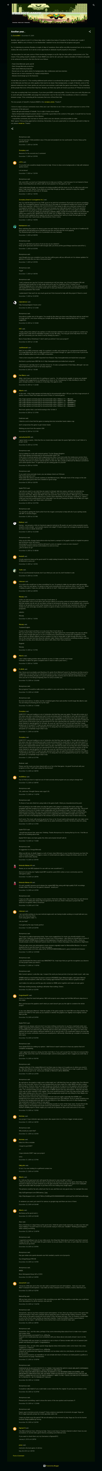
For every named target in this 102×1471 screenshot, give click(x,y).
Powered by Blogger (51, 1466)
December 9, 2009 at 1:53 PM (28, 564)
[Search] (94, 5)
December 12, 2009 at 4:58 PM (28, 771)
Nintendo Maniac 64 (25, 865)
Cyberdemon (23, 302)
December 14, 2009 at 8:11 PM (28, 905)
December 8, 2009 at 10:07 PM (28, 503)
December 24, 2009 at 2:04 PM (28, 1247)
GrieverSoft (22, 1283)
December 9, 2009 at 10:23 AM (28, 532)
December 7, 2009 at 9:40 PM (28, 274)
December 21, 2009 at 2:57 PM (28, 1160)
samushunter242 (24, 437)
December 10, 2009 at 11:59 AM (29, 706)
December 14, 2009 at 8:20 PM (28, 928)
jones (20, 1445)
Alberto (21, 390)
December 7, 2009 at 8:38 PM (28, 235)
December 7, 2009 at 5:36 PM (28, 145)
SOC (20, 329)
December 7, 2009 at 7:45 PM (28, 220)
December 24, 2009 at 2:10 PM (28, 1262)
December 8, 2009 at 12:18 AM (28, 323)
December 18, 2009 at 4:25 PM (28, 990)
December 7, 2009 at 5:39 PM (28, 156)
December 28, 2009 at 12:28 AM (29, 1380)
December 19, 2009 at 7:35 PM (28, 1110)
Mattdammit (23, 226)
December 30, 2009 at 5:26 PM (28, 1422)
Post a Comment (18, 1456)
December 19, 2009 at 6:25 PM (28, 1074)
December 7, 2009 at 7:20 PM (28, 173)
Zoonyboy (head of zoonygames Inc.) (31, 200)
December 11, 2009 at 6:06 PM (28, 731)
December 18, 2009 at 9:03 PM (28, 1038)
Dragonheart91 (24, 995)
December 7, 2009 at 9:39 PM (28, 262)
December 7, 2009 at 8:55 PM (28, 249)
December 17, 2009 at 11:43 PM (29, 965)
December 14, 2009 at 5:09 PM (28, 860)
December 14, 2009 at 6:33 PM (28, 890)
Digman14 (22, 1428)
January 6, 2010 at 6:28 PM (27, 1439)
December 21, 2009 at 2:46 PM (28, 1122)
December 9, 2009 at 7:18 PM (28, 619)
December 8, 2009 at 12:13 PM (28, 412)
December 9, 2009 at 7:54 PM (28, 663)
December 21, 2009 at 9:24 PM (28, 1171)
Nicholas (22, 1116)
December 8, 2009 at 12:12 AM (28, 308)
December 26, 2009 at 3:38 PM (28, 1323)
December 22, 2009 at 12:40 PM (29, 1231)
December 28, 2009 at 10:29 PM (29, 1392)
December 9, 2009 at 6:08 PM (28, 591)
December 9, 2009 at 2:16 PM (28, 576)
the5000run (22, 777)
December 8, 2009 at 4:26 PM (28, 482)
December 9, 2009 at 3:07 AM (28, 516)
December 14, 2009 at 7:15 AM (28, 841)
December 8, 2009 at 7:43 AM (28, 369)
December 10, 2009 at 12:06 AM (29, 680)
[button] (90, 31)
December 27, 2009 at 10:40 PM (29, 1359)
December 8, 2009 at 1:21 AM (28, 342)
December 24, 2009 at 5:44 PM (28, 1277)
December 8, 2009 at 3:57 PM (28, 445)
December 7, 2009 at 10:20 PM (28, 296)
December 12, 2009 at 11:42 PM (29, 794)
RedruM (21, 556)
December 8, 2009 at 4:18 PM (28, 465)
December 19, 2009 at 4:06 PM (28, 1058)
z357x (21, 162)
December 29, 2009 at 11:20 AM (29, 1403)
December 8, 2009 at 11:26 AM (28, 385)
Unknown (22, 581)
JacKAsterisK (23, 348)
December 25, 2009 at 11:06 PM (29, 1304)
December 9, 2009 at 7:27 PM (28, 650)
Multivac (21, 522)
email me (21, 123)
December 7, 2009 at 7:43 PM (28, 194)
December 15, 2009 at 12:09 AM (29, 952)
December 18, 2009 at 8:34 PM (28, 1017)
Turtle (21, 570)
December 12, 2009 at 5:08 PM (28, 783)
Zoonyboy (22, 150)
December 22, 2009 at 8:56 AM (28, 1204)
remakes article (49, 102)
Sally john (22, 1165)
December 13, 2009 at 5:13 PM (28, 824)
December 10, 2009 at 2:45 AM (28, 692)
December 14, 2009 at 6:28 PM (28, 877)
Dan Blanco (22, 375)
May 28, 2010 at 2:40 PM (26, 1451)
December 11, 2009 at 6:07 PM (28, 757)
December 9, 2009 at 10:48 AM (28, 550)
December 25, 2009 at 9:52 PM (28, 1290)
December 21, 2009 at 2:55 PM (28, 1134)
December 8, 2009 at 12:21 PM (28, 431)
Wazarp (21, 597)
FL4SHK (21, 669)
